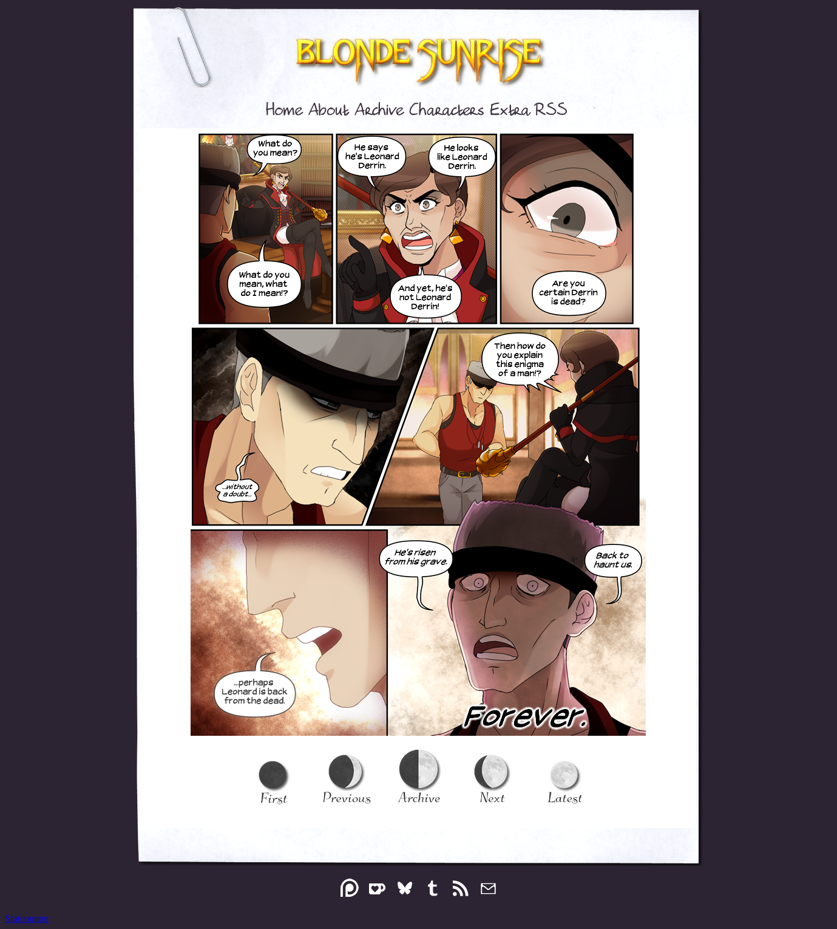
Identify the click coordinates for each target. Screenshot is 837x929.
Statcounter (27, 918)
